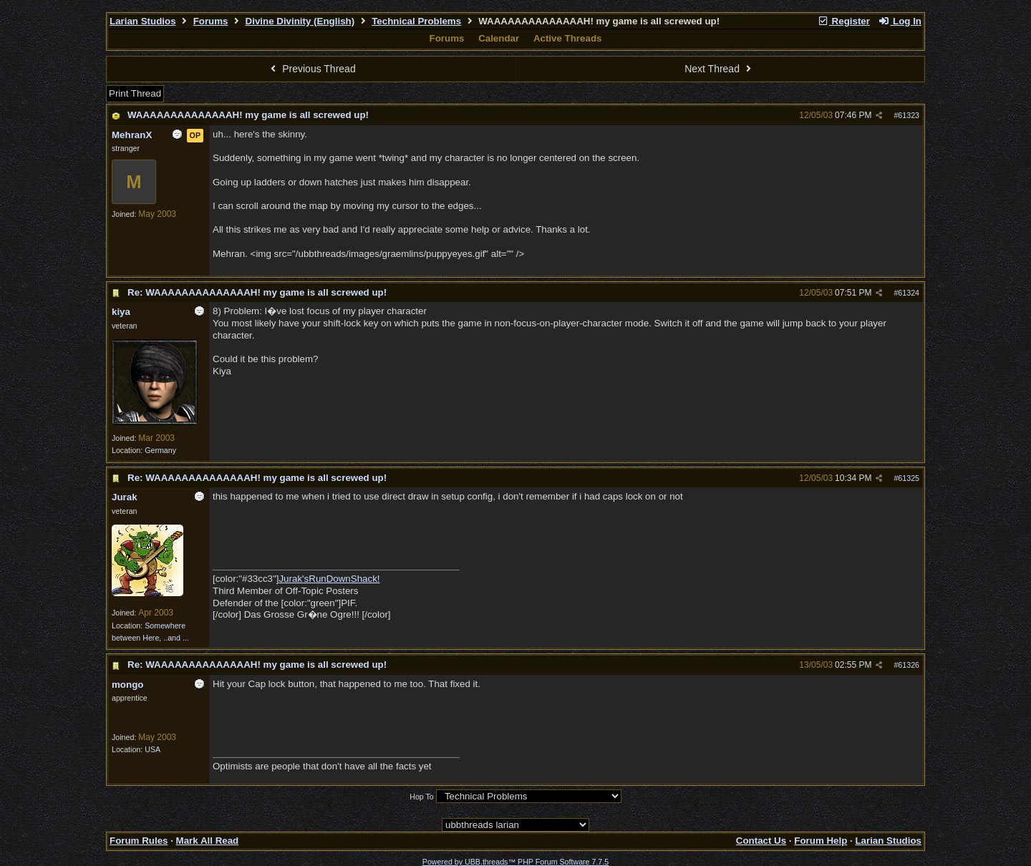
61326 (908, 665)
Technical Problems (416, 21)
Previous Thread (311, 68)
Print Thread (135, 93)
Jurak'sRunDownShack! (329, 578)
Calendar (498, 38)
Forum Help (820, 840)
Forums (210, 21)
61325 (908, 478)
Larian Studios (143, 21)
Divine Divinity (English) (300, 21)
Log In (899, 21)
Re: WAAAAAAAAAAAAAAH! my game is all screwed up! (257, 292)
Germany (160, 450)
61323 (908, 115)
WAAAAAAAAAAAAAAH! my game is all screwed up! (248, 115)
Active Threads (567, 38)
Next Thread (719, 68)
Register (843, 21)
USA (152, 749)
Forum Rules (139, 840)
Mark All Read (207, 840)
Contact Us (761, 840)
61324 (908, 292)
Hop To (422, 796)
